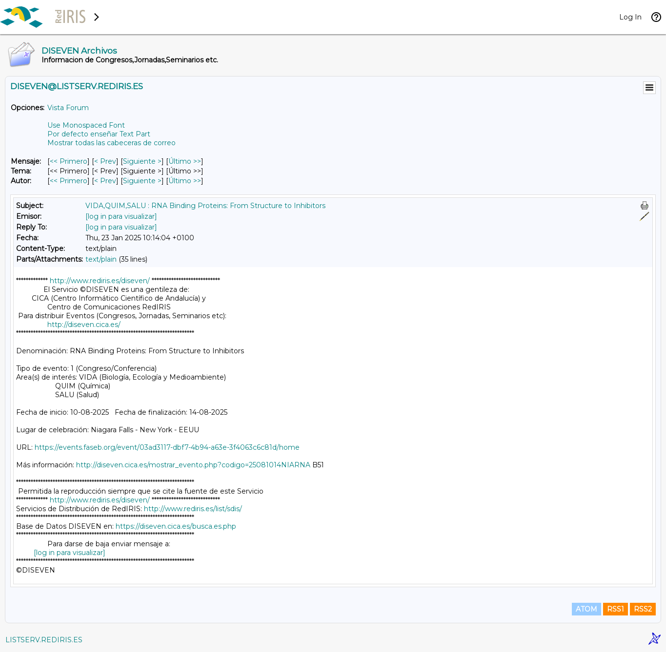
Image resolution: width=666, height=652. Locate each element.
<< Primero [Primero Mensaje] (68, 161)
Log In (630, 17)
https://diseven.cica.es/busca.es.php (176, 526)
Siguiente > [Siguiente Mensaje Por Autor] (142, 180)
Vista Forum (68, 107)
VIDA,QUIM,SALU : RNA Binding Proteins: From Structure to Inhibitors (205, 205)
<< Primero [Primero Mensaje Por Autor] (68, 180)
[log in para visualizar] (121, 216)
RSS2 (643, 609)
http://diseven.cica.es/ (84, 324)
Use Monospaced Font (86, 125)
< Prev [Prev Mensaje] (105, 161)
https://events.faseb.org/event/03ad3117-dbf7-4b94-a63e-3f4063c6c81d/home (167, 447)
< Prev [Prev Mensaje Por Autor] (105, 180)
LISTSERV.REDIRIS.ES (43, 639)
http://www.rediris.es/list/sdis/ (193, 508)
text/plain (101, 259)
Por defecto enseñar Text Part (98, 134)
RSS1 (615, 609)
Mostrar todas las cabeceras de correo (111, 142)
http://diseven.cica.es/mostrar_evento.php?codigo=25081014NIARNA (193, 464)
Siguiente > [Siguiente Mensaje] (142, 161)
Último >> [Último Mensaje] (184, 161)
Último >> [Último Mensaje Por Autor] (184, 180)
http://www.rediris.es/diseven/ (100, 280)
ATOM (586, 609)
